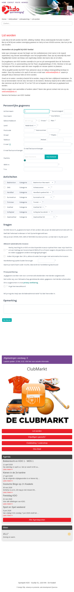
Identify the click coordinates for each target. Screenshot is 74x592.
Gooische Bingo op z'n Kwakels (18, 484)
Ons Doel (37, 449)
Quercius (54, 587)
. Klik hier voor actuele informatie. (37, 360)
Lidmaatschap (24, 19)
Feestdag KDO (10, 495)
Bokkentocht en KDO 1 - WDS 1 (18, 461)
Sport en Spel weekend (14, 507)
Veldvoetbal (12, 19)
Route (17, 2)
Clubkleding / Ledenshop (37, 443)
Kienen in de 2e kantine (14, 472)
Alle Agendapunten (37, 520)
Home (4, 2)
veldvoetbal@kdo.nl (53, 72)
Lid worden (36, 19)
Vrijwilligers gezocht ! (37, 437)
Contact (10, 2)
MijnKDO (24, 2)
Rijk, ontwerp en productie (31, 587)
